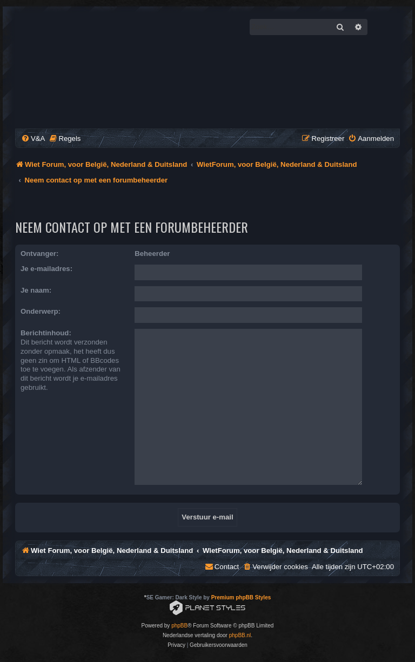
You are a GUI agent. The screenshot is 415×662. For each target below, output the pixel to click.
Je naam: (36, 290)
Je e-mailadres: (46, 269)
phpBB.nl (240, 635)
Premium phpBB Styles (241, 597)
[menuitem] (33, 138)
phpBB (179, 626)
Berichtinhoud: (46, 333)
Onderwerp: (41, 311)
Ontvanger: (39, 253)
